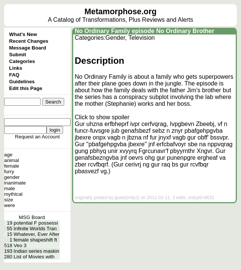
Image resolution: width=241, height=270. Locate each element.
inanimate (15, 183)
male (9, 188)
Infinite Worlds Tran (35, 228)
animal (11, 160)
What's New (23, 34)
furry (9, 171)
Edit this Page (25, 88)
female (11, 166)
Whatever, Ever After (36, 234)
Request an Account (37, 137)
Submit (17, 54)
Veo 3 (20, 245)
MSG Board (32, 217)
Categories (22, 61)
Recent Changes (28, 41)
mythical (13, 194)
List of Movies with (34, 257)
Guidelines (22, 81)
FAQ (14, 75)
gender (12, 177)
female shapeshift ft (35, 240)
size (8, 199)
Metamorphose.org (120, 11)
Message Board (27, 48)
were (9, 205)
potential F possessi (36, 223)
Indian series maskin (36, 251)
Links (15, 68)
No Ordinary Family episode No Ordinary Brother (144, 31)
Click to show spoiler (102, 117)
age (8, 155)
